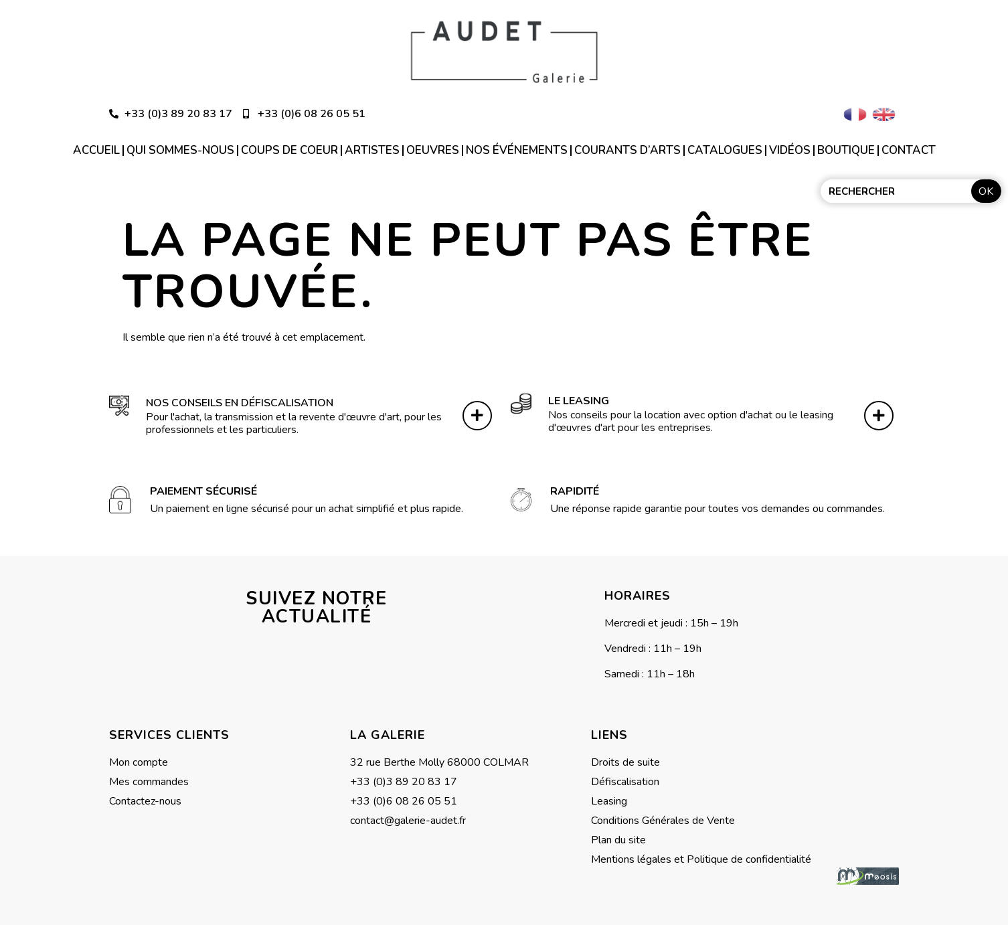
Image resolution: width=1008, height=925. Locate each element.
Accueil (96, 150)
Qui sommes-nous (180, 150)
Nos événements (517, 150)
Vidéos (790, 150)
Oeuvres (432, 150)
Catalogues (724, 150)
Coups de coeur (289, 150)
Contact (908, 150)
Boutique (846, 150)
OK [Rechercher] (986, 191)
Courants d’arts (627, 150)
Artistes (372, 150)
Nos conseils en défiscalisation (239, 399)
